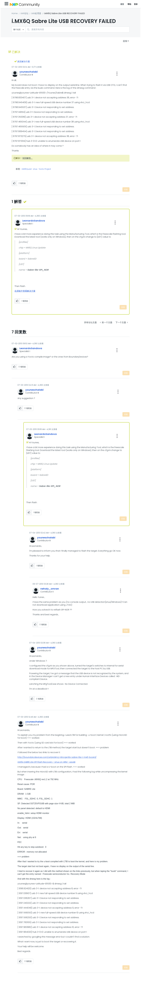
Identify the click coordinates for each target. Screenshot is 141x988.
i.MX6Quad (26, 169)
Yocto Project (45, 169)
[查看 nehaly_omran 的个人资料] (49, 588)
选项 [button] (125, 41)
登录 (136, 4)
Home (15, 13)
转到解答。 (27, 158)
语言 (122, 4)
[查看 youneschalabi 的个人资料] (28, 71)
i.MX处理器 (36, 13)
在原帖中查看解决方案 (25, 290)
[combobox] (77, 29)
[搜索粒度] (18, 29)
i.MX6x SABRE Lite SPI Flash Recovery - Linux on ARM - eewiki (46, 762)
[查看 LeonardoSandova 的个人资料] (33, 220)
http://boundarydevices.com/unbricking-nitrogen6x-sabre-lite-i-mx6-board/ (57, 757)
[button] (117, 73)
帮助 (129, 4)
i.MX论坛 (24, 13)
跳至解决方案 (23, 61)
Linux (35, 169)
